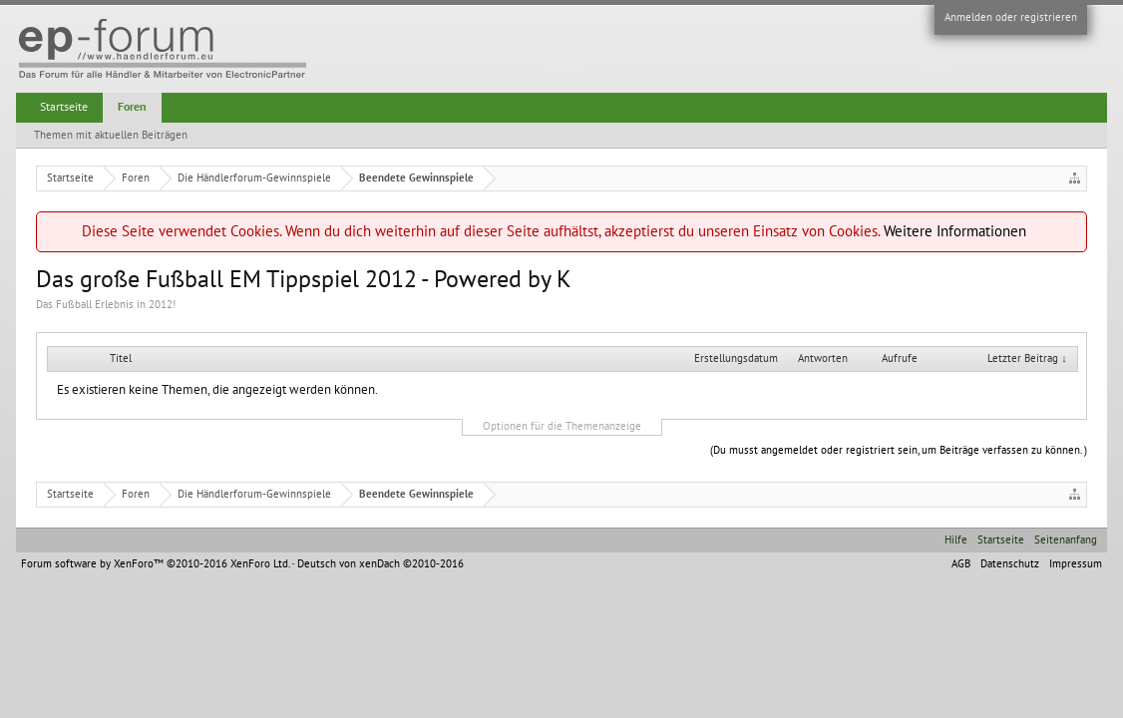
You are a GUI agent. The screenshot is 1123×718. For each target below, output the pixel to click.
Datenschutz (1009, 563)
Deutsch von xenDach (380, 563)
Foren (132, 107)
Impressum (1075, 563)
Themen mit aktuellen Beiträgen (110, 135)
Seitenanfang (1065, 540)
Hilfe (955, 540)
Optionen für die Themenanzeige (562, 426)
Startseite (64, 107)
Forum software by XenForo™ (155, 563)
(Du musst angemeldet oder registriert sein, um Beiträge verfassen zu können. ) (898, 450)
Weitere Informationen (955, 231)
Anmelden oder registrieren (1010, 17)
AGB (960, 563)
